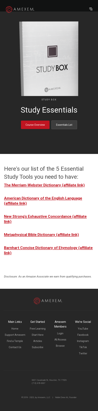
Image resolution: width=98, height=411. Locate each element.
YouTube (83, 328)
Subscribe (37, 347)
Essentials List (64, 124)
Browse (60, 345)
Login (60, 333)
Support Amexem (15, 334)
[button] (91, 9)
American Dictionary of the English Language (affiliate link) (43, 201)
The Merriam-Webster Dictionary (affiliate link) (44, 185)
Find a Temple (15, 341)
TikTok (83, 347)
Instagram (83, 341)
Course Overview (35, 124)
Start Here (38, 334)
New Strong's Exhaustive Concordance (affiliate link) (45, 219)
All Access (60, 339)
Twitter (83, 353)
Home (14, 328)
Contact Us (15, 347)
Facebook (83, 334)
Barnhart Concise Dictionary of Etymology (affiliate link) (48, 250)
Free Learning (38, 328)
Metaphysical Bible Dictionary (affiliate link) (41, 234)
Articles (37, 341)
